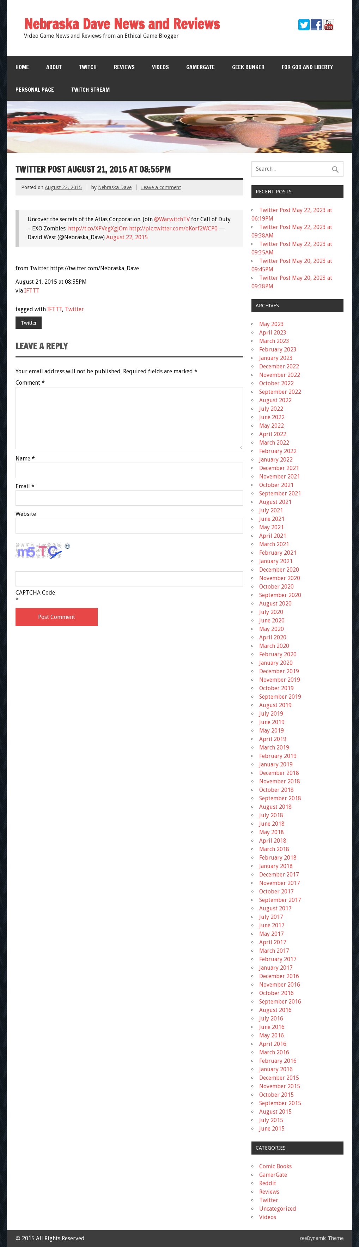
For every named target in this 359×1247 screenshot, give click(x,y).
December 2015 (279, 1077)
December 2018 (279, 773)
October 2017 (276, 891)
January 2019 (276, 764)
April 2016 (272, 1044)
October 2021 (276, 485)
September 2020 (280, 595)
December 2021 (279, 468)
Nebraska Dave (115, 187)
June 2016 (272, 1027)
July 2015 (271, 1120)
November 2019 (279, 679)
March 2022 (274, 442)
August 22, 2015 (127, 237)
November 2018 (279, 781)
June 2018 (272, 823)
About (54, 67)
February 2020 (278, 654)
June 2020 (272, 620)
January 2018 (276, 866)
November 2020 (279, 578)
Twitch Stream (90, 90)
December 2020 (279, 569)
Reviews (124, 67)
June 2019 (272, 722)
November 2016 (279, 984)
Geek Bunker (248, 67)
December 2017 (279, 874)
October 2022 (276, 383)
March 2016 (274, 1052)
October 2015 (276, 1094)
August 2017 (275, 908)
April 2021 (272, 535)
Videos (160, 67)
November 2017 (279, 883)
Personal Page (35, 90)
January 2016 (276, 1069)
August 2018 (275, 806)
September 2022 (280, 391)
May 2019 (271, 730)
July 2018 (271, 815)
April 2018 (272, 840)
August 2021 (275, 502)
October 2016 (276, 993)
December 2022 (279, 366)
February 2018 (278, 857)
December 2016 (279, 976)
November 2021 (279, 476)
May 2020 (271, 629)
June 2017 (272, 925)
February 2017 (278, 959)
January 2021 (276, 561)
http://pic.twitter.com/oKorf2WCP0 (173, 228)
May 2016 (271, 1035)
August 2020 (275, 603)
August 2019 (275, 705)
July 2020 (271, 612)
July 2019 (271, 713)
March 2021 (274, 544)
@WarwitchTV (172, 219)
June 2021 (272, 519)
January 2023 (276, 358)
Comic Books (275, 1166)
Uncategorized (277, 1208)
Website (26, 514)
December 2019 (279, 671)
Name (25, 459)
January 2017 (276, 967)
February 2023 (278, 349)
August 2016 (275, 1010)
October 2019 (276, 688)
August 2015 (275, 1111)
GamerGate (200, 67)
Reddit (267, 1183)
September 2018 (280, 798)
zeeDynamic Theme (321, 1238)
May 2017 (271, 933)
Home (22, 67)
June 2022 (272, 417)
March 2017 (274, 950)
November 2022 (279, 375)
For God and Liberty (307, 67)
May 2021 (271, 527)
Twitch (88, 67)
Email (25, 486)
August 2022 (275, 400)
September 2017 (280, 900)
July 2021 (271, 510)
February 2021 (278, 552)
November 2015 (279, 1086)
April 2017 (272, 942)
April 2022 (272, 434)
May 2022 (271, 425)
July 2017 (271, 917)
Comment (30, 383)
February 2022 (278, 451)
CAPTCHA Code (35, 593)
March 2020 (274, 646)
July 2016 (271, 1018)
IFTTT (31, 290)
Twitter (74, 309)
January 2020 (276, 662)
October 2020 (276, 586)
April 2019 (272, 739)
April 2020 (272, 637)
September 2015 (280, 1103)
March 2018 (274, 849)
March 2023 (274, 341)
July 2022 (271, 408)
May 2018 (271, 832)
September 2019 (280, 696)
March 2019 (274, 747)
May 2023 (271, 324)
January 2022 (276, 459)
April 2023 (272, 332)
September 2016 (280, 1001)
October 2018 (276, 790)
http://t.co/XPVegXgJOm (98, 228)
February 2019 (278, 756)
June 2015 (272, 1128)
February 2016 (278, 1061)
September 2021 (280, 493)
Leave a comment (161, 187)
